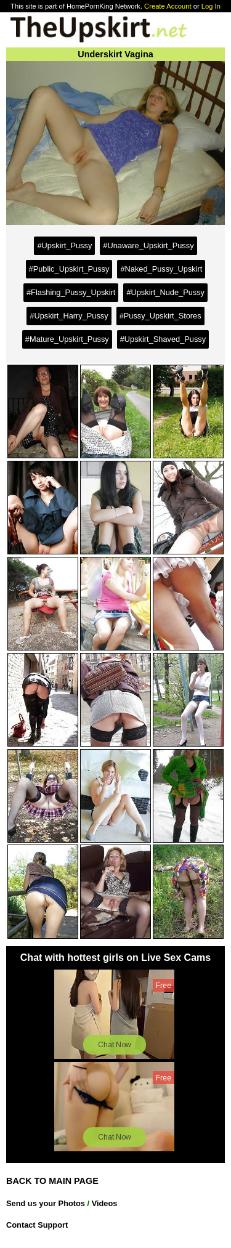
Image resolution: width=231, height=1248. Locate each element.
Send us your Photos (45, 1203)
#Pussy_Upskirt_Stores (160, 315)
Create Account (168, 6)
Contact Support (37, 1225)
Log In (211, 6)
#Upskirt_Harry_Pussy (69, 315)
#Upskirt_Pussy (64, 245)
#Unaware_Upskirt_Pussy (148, 245)
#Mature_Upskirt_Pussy (67, 339)
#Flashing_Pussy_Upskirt (70, 292)
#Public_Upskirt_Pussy (69, 269)
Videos (105, 1203)
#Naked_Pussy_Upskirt (161, 269)
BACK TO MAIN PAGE (52, 1181)
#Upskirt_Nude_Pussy (165, 292)
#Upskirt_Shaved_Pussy (163, 339)
